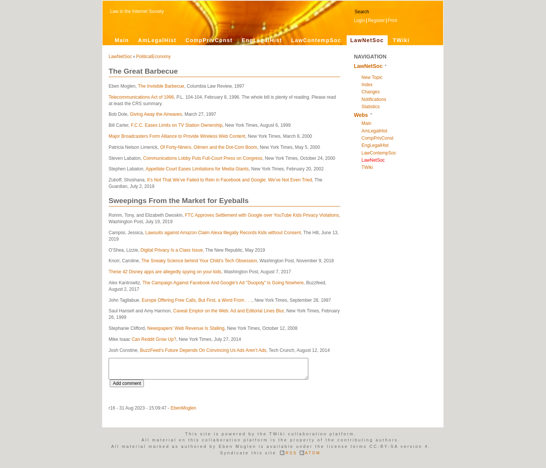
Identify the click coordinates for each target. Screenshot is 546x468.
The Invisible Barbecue (161, 86)
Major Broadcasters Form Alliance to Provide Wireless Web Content (177, 136)
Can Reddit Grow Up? (154, 339)
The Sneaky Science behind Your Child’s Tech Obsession (199, 260)
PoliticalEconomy (153, 56)
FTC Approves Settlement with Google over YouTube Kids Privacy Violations (262, 215)
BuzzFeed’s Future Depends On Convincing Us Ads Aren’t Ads (203, 350)
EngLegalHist (261, 40)
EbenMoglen (183, 408)
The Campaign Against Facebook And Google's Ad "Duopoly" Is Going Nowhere (222, 282)
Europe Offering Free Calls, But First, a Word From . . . (197, 300)
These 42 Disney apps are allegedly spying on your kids (165, 271)
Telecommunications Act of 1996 (141, 97)
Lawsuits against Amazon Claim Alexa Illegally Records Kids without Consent (223, 232)
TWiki (401, 40)
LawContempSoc (316, 40)
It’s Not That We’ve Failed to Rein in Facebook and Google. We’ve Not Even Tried (229, 180)
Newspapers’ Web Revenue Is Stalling (185, 328)
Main (122, 40)
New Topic (371, 77)
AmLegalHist (157, 40)
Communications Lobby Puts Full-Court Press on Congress (202, 158)
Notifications (373, 99)
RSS (291, 453)
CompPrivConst (208, 40)
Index (366, 84)
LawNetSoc (367, 40)
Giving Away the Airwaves (156, 114)
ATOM (313, 453)
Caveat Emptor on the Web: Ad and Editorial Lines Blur (228, 311)
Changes (370, 92)
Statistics (370, 106)
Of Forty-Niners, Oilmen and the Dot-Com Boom (208, 147)
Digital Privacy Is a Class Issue (171, 250)
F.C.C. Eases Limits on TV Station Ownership (177, 125)
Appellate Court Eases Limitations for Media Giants (196, 169)
